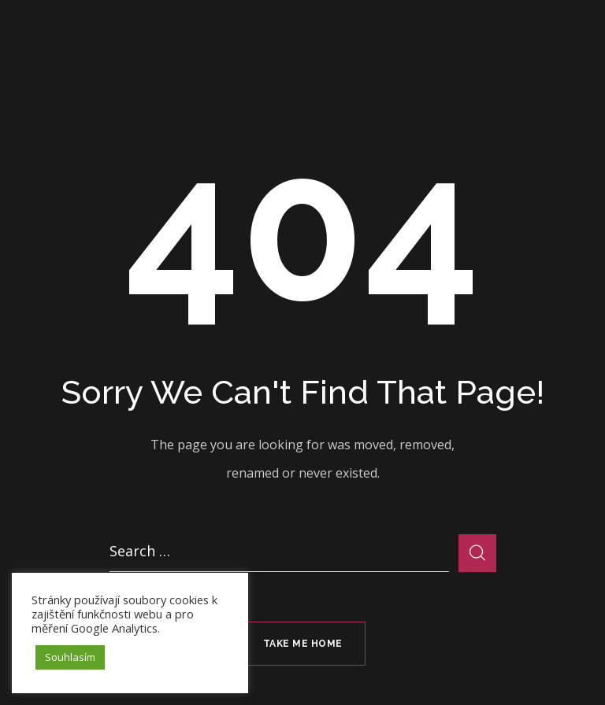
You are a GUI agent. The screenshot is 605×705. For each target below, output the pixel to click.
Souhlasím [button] (70, 657)
